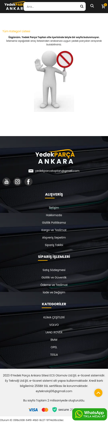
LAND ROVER (54, 332)
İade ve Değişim (54, 292)
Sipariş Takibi (54, 245)
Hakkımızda (54, 215)
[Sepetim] (103, 6)
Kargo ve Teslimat (54, 230)
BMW (54, 340)
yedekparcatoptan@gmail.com (57, 171)
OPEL (54, 347)
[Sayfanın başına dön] (97, 392)
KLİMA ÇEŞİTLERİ (54, 317)
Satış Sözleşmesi (54, 270)
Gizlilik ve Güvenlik (53, 277)
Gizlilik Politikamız (54, 223)
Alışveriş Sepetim (54, 237)
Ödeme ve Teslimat (54, 285)
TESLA (54, 355)
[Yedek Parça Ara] (82, 6)
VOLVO (54, 325)
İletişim (54, 208)
